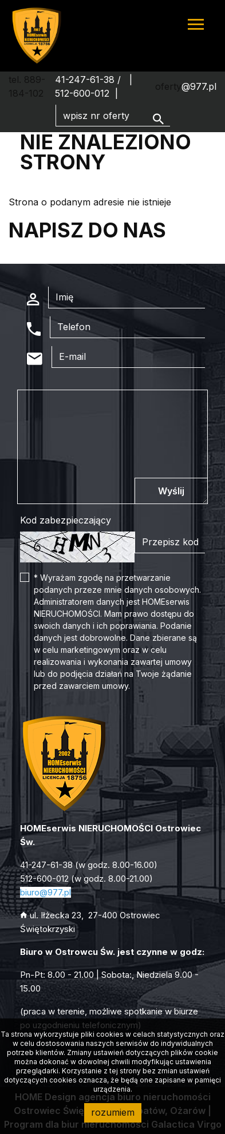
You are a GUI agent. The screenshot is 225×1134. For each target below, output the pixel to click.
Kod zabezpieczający (65, 520)
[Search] (113, 115)
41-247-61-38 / (89, 79)
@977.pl (198, 86)
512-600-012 (82, 93)
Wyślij (171, 491)
